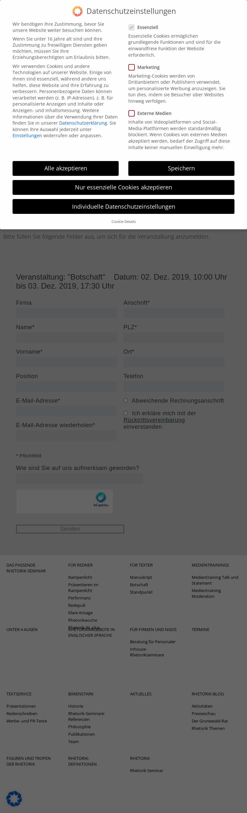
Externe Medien (152, 105)
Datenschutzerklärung (83, 115)
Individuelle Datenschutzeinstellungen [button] (123, 198)
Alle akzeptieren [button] (65, 160)
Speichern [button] (181, 160)
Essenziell (145, 19)
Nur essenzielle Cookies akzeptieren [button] (123, 179)
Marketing (146, 59)
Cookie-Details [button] (124, 214)
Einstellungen (27, 128)
